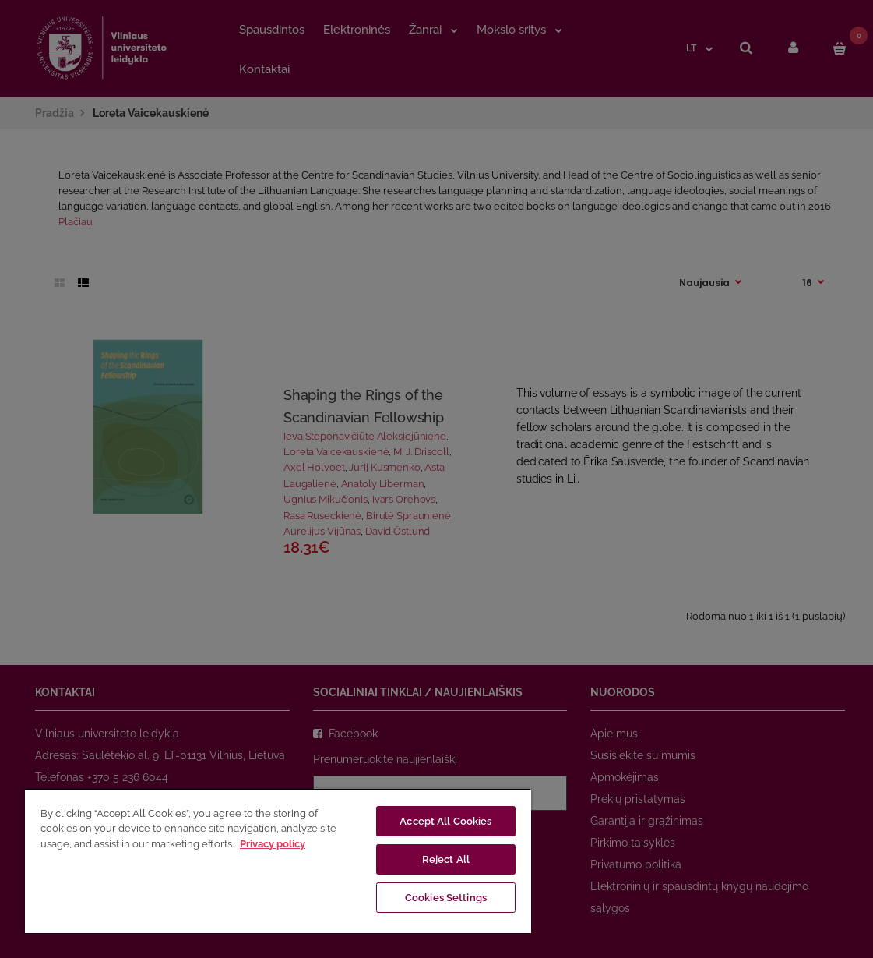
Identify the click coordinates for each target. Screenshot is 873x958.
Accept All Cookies (445, 821)
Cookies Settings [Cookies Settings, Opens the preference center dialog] (446, 897)
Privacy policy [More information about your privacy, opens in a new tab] (272, 844)
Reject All (446, 859)
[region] (278, 860)
